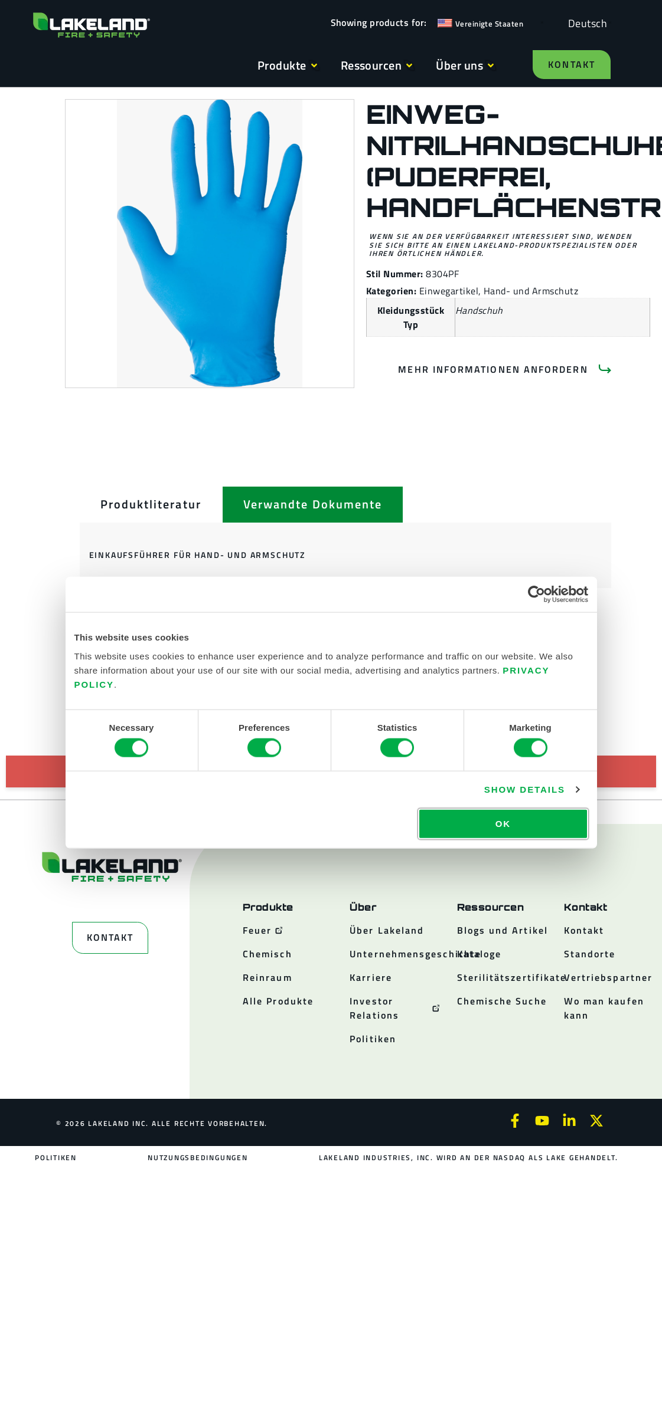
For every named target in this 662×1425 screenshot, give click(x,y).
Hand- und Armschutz (531, 291)
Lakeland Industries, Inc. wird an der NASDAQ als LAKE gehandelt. (468, 1157)
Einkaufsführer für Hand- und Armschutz (197, 555)
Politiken (56, 1157)
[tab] (151, 504)
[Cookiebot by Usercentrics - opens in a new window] (536, 594)
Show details (524, 789)
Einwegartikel (448, 291)
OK (503, 823)
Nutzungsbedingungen (197, 1157)
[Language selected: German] (584, 22)
